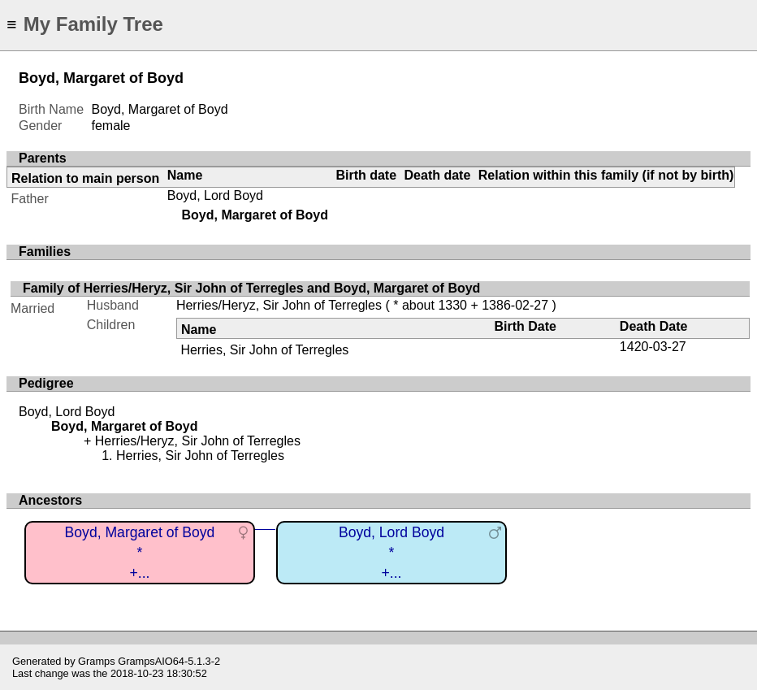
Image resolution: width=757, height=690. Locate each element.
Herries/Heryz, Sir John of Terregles (279, 305)
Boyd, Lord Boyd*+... (391, 552)
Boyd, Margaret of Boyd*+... (140, 552)
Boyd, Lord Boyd (215, 195)
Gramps (96, 661)
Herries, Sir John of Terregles (264, 350)
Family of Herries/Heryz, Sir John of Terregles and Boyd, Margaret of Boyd (251, 288)
